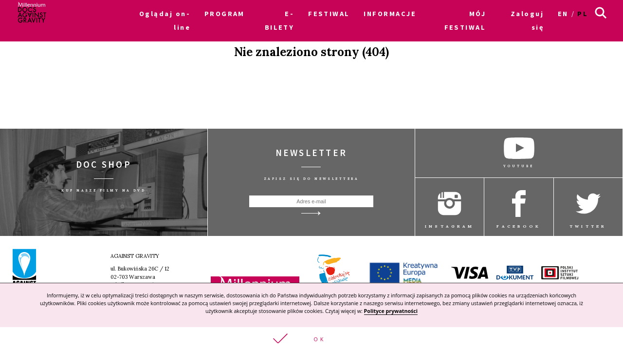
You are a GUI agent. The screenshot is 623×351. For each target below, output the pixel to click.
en (563, 13)
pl (582, 13)
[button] (311, 339)
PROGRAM (224, 13)
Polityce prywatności (391, 311)
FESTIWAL (329, 13)
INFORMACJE (390, 13)
